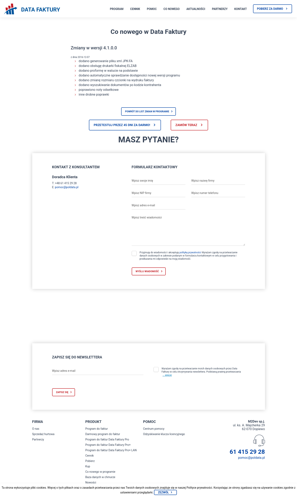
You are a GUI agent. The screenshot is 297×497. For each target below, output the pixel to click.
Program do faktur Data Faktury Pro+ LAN (111, 450)
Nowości (90, 482)
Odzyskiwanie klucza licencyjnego (164, 434)
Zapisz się (62, 392)
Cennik (135, 9)
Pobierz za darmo (270, 8)
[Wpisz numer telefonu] (218, 193)
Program (117, 9)
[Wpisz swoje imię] (158, 181)
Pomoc (152, 9)
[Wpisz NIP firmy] (158, 193)
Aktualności (195, 9)
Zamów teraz (187, 125)
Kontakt (240, 9)
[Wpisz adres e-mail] (158, 206)
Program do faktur (96, 429)
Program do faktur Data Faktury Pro (107, 439)
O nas (35, 429)
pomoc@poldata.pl (66, 187)
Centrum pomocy (153, 429)
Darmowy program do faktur (102, 434)
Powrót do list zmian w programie (147, 111)
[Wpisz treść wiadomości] (188, 230)
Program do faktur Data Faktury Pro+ (108, 445)
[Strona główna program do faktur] (32, 9)
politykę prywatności (190, 252)
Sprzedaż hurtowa (43, 434)
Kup (87, 466)
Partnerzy (219, 9)
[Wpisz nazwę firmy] (218, 181)
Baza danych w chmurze (100, 477)
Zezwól (163, 492)
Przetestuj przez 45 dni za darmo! (121, 125)
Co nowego (172, 9)
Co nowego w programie (100, 472)
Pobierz (90, 461)
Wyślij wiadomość (147, 271)
